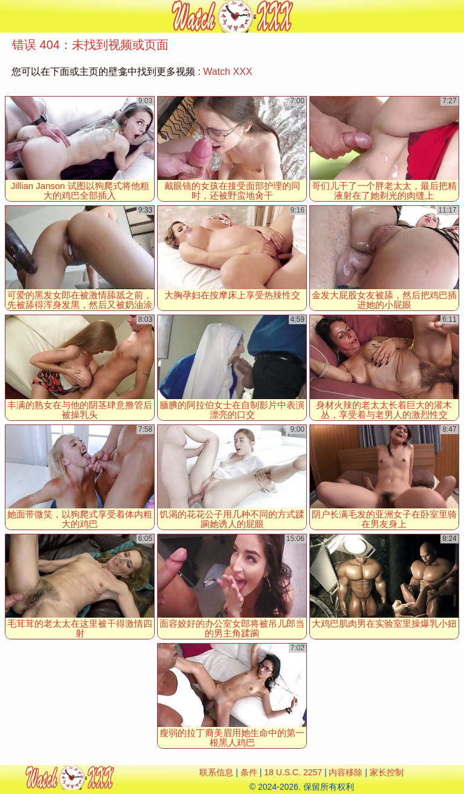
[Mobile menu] (11, 16)
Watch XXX (227, 71)
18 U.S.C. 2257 (293, 772)
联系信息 (216, 772)
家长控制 (387, 772)
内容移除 (345, 772)
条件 (248, 772)
